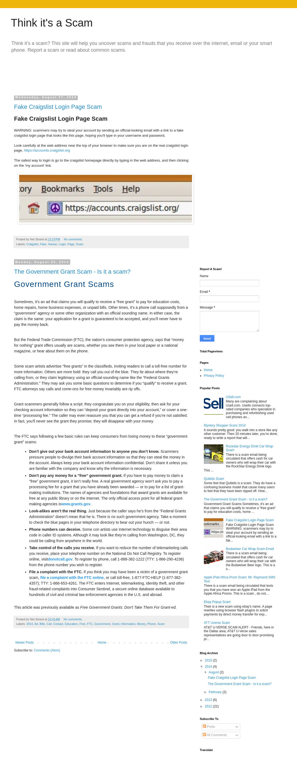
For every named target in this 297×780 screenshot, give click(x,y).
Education (71, 623)
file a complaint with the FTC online (72, 577)
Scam (80, 244)
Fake (43, 244)
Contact (58, 623)
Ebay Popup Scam (217, 602)
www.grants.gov (75, 504)
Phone (151, 623)
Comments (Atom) (47, 650)
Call (49, 623)
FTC (90, 623)
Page (71, 244)
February (215, 692)
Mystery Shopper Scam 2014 (225, 425)
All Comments (215, 735)
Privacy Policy (214, 376)
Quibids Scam (214, 479)
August (214, 672)
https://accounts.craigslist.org (47, 150)
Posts (209, 727)
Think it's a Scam (52, 23)
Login (62, 244)
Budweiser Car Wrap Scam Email (250, 549)
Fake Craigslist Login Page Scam (58, 106)
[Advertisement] (117, 72)
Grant (115, 623)
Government (102, 623)
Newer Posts (24, 642)
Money (141, 623)
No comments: (73, 239)
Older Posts (178, 642)
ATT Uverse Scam (217, 623)
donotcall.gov (60, 559)
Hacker (52, 244)
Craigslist (32, 244)
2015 (209, 660)
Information (128, 623)
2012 (209, 706)
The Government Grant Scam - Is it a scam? (72, 271)
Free (82, 623)
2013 (209, 700)
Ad (36, 623)
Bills (42, 623)
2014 (29, 623)
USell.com (233, 397)
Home (102, 642)
